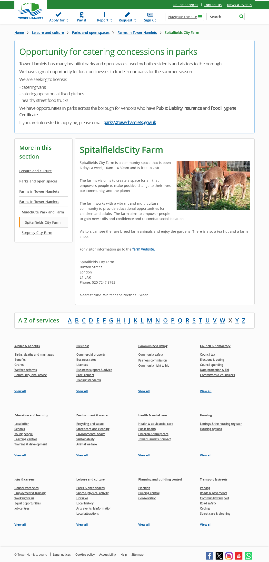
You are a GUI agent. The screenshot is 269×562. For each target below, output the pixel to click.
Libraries (82, 498)
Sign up (150, 20)
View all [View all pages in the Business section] (82, 391)
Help (123, 554)
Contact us (213, 4)
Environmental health (90, 434)
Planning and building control (160, 479)
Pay (81, 20)
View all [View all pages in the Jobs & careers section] (20, 524)
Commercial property (90, 354)
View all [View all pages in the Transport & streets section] (205, 524)
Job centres (22, 508)
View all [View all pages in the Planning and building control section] (144, 524)
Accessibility (107, 554)
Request (127, 20)
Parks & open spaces (90, 488)
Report (104, 20)
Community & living (153, 346)
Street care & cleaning (215, 513)
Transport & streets (214, 479)
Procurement (85, 375)
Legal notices (62, 554)
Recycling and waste (90, 424)
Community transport (214, 498)
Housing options (211, 429)
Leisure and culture (48, 32)
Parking (205, 488)
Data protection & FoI (214, 370)
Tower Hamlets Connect (154, 439)
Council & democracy (215, 346)
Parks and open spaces (91, 32)
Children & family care (153, 434)
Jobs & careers (24, 479)
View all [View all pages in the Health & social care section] (144, 455)
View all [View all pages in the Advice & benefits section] (20, 391)
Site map (137, 554)
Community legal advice (30, 375)
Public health (147, 429)
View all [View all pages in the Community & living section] (144, 391)
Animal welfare (86, 444)
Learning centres (25, 439)
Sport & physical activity (92, 493)
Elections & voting (212, 359)
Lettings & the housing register (221, 424)
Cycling (205, 508)
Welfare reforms (25, 370)
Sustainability (85, 439)
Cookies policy (85, 554)
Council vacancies (26, 488)
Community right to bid (153, 365)
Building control (148, 493)
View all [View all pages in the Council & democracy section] (205, 391)
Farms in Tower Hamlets (137, 32)
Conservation (147, 498)
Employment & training (30, 493)
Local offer (21, 424)
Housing (206, 415)
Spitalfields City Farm (42, 222)
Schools (19, 429)
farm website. (143, 249)
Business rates (86, 359)
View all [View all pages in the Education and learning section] (20, 455)
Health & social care (152, 415)
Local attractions (87, 513)
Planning (144, 488)
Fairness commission (152, 360)
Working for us (24, 498)
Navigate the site (182, 16)
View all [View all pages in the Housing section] (205, 455)
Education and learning (31, 415)
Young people (23, 434)
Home (19, 32)
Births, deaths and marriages (34, 354)
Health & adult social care (155, 424)
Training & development (30, 444)
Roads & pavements (213, 493)
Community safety (150, 354)
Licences (82, 365)
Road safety (208, 503)
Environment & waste (92, 415)
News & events (239, 4)
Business (82, 346)
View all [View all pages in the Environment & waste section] (82, 455)
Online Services (185, 4)
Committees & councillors (217, 375)
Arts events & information (93, 508)
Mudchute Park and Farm (43, 212)
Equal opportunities (27, 503)
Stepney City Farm (37, 232)
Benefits (20, 359)
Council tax (207, 354)
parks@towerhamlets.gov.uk (129, 122)
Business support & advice (94, 370)
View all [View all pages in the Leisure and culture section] (82, 524)
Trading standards (88, 380)
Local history (84, 503)
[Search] (222, 16)
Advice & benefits (27, 346)
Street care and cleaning (93, 429)
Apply (58, 20)
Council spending (211, 365)
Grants (19, 365)
